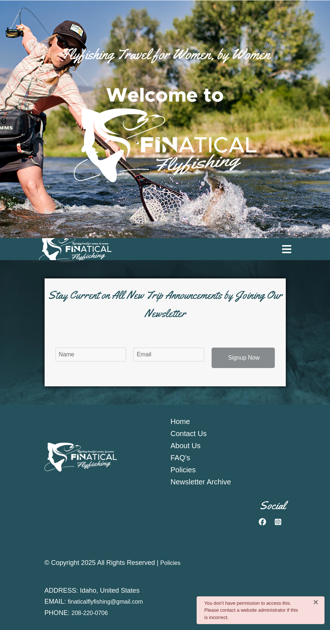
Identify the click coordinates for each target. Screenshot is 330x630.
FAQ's (180, 458)
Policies (183, 470)
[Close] (315, 602)
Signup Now (243, 358)
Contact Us (189, 434)
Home (180, 421)
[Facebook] (262, 522)
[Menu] (286, 249)
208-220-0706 (90, 613)
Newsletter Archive (201, 482)
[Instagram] (278, 522)
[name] (91, 354)
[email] (168, 354)
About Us (186, 446)
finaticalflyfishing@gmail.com (105, 602)
